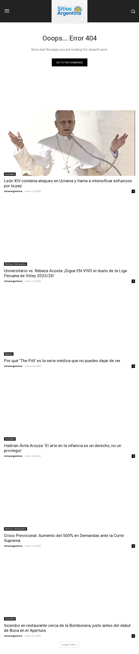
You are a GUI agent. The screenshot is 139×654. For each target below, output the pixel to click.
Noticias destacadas (15, 264)
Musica (8, 354)
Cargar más (69, 644)
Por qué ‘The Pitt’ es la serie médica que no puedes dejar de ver (62, 360)
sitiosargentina (13, 191)
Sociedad (10, 174)
